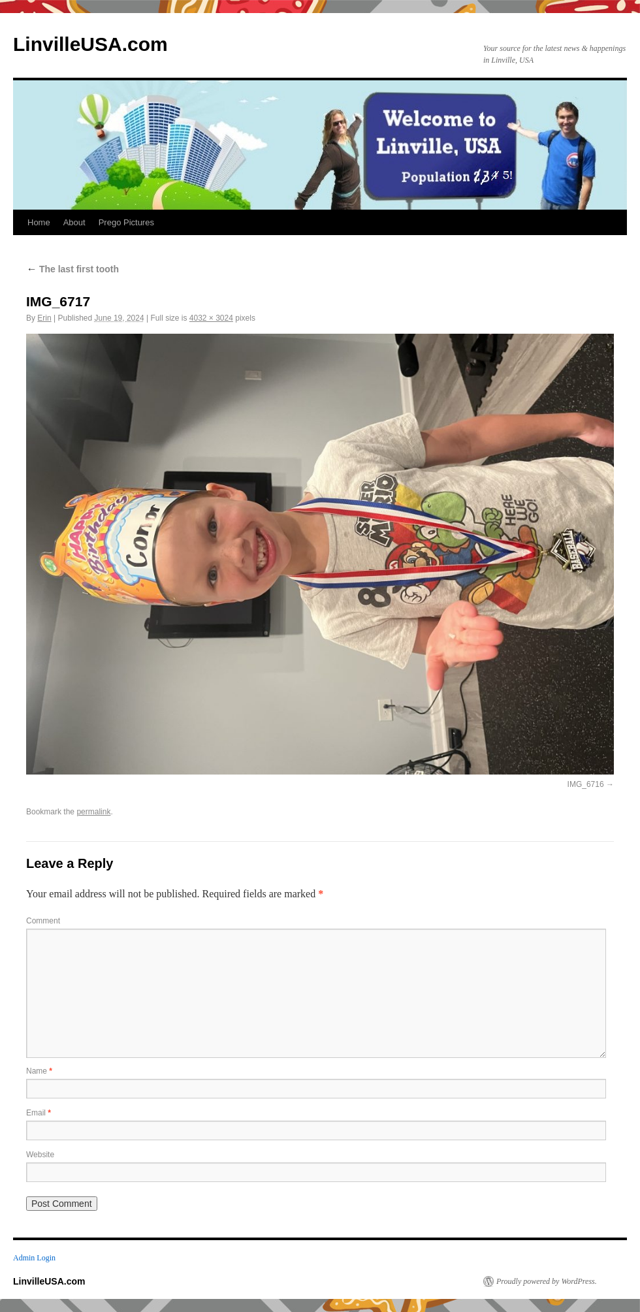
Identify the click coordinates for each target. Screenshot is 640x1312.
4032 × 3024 (211, 318)
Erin (44, 318)
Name (39, 1071)
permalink (93, 811)
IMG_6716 (586, 784)
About (74, 222)
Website (40, 1154)
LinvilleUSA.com (90, 44)
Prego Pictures (126, 222)
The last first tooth (72, 269)
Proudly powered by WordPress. (546, 1281)
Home (38, 222)
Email (38, 1112)
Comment (43, 920)
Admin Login (34, 1257)
